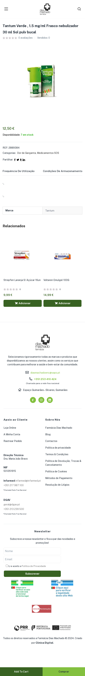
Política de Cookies (56, 471)
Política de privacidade (58, 447)
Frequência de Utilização (19, 171)
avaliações (25, 37)
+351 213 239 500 (14, 509)
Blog (48, 434)
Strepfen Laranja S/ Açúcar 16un (22, 280)
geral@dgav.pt (12, 504)
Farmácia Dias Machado (58, 427)
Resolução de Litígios (57, 484)
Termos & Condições (56, 454)
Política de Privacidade (34, 566)
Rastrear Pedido (13, 441)
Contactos (51, 441)
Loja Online (10, 427)
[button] (23, 303)
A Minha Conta (12, 434)
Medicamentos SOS (48, 153)
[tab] (23, 172)
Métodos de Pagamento (58, 478)
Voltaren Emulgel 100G (56, 280)
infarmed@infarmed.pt (28, 480)
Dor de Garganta (26, 153)
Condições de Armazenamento (62, 171)
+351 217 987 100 (14, 485)
